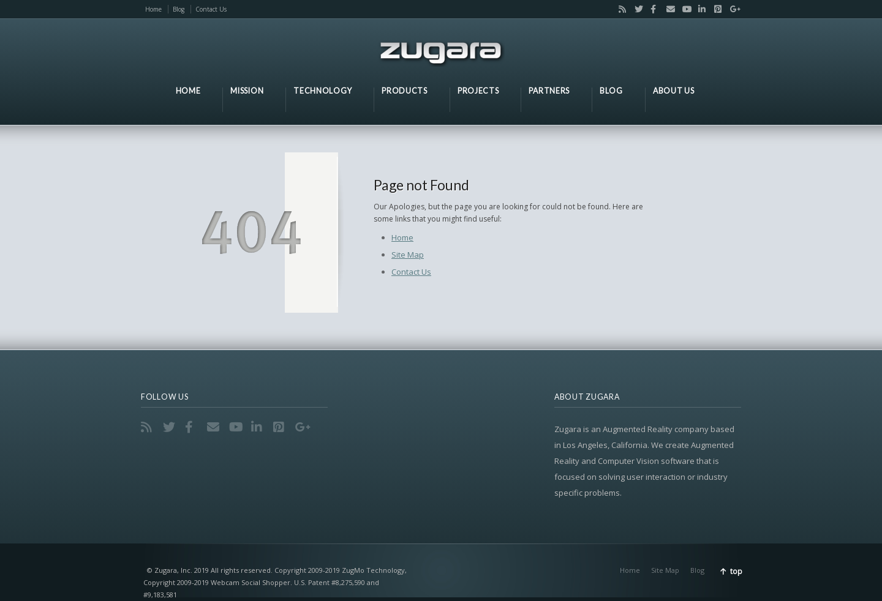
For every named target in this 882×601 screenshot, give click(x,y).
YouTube (683, 9)
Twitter (636, 9)
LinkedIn (699, 9)
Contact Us (211, 9)
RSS (620, 9)
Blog (178, 9)
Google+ (730, 9)
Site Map (407, 254)
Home (153, 9)
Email (667, 9)
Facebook (651, 9)
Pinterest (715, 9)
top (736, 571)
